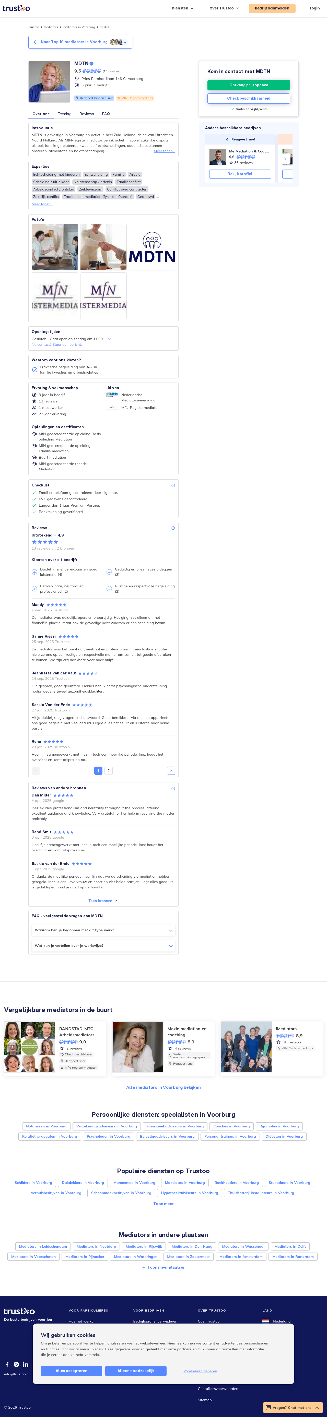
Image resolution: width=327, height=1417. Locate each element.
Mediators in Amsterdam (241, 1256)
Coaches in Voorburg (231, 1126)
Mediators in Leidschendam (43, 1246)
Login (315, 8)
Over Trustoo (208, 1321)
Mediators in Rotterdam (293, 1256)
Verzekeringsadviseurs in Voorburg (106, 1126)
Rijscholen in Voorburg (279, 1126)
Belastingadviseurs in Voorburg (167, 1136)
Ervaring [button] (65, 113)
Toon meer (163, 1203)
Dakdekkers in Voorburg (83, 1182)
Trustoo (33, 27)
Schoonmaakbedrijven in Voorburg (121, 1192)
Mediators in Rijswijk (144, 1246)
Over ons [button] (41, 113)
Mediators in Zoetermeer (188, 1256)
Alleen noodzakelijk (136, 1370)
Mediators (51, 27)
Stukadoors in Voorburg (289, 1182)
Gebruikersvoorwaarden (218, 1388)
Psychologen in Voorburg (108, 1136)
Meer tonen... (164, 151)
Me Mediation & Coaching (250, 151)
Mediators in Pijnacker (84, 1256)
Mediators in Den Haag (192, 1246)
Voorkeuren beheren (200, 1371)
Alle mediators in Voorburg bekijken (163, 1087)
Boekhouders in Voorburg (237, 1182)
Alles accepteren (72, 1370)
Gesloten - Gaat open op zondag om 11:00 (72, 339)
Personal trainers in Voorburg (230, 1136)
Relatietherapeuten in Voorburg (49, 1136)
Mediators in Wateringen (135, 1256)
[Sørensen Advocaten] (290, 157)
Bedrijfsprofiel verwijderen (155, 1321)
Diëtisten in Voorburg (284, 1136)
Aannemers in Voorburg (134, 1182)
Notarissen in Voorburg (46, 1126)
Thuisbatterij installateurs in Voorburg (261, 1192)
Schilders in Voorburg (33, 1182)
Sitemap (205, 1400)
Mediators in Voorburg (79, 27)
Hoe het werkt (81, 1321)
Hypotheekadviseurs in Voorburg (189, 1192)
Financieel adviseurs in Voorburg (175, 1126)
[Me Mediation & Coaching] (217, 157)
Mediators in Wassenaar (243, 1246)
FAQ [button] (106, 113)
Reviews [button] (87, 113)
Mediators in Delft (290, 1246)
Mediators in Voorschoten (33, 1256)
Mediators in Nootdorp (96, 1246)
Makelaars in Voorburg (185, 1182)
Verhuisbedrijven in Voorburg (56, 1192)
